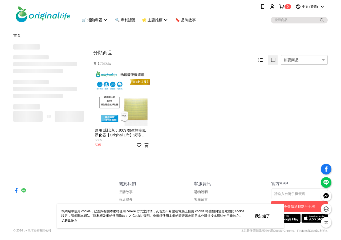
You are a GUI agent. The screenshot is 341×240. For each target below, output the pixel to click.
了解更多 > (69, 220)
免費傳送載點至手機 (299, 207)
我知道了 (262, 216)
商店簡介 (126, 199)
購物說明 (201, 192)
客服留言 (201, 199)
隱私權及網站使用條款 (109, 216)
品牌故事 (126, 192)
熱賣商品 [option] (291, 60)
